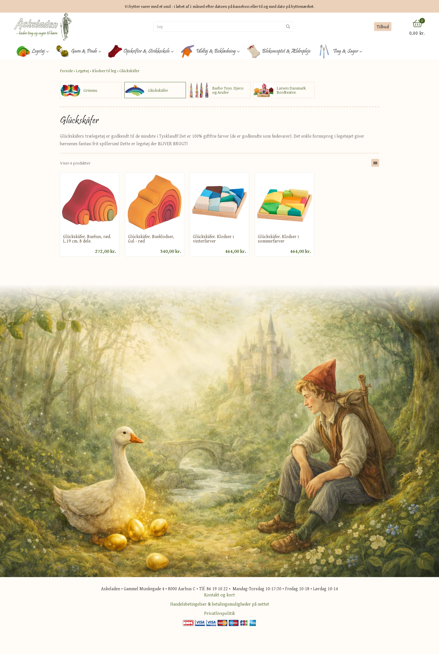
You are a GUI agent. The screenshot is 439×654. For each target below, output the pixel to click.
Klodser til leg (104, 71)
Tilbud (383, 26)
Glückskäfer (129, 71)
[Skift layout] (375, 163)
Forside (66, 71)
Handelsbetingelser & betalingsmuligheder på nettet (219, 604)
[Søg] (218, 26)
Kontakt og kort (219, 594)
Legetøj (82, 71)
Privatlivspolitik (219, 613)
